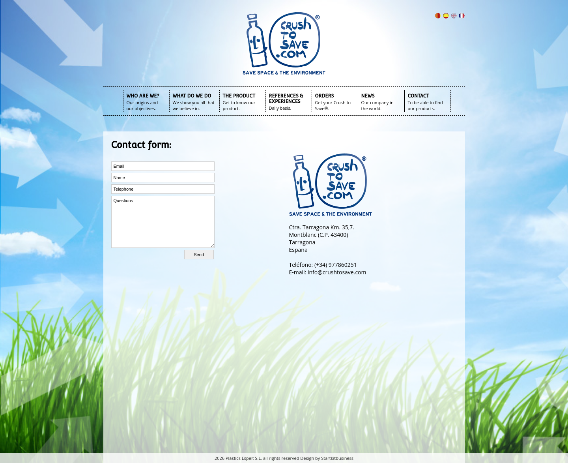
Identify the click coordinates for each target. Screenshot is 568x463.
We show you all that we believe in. (194, 105)
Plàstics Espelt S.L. (244, 458)
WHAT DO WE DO (192, 96)
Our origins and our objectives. (142, 105)
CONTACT (418, 96)
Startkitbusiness (337, 458)
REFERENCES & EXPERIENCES (286, 98)
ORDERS (324, 96)
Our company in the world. (377, 105)
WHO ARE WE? (143, 96)
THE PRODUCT (239, 96)
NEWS (368, 96)
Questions (163, 222)
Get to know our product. (239, 105)
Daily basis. (280, 108)
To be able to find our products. (425, 105)
